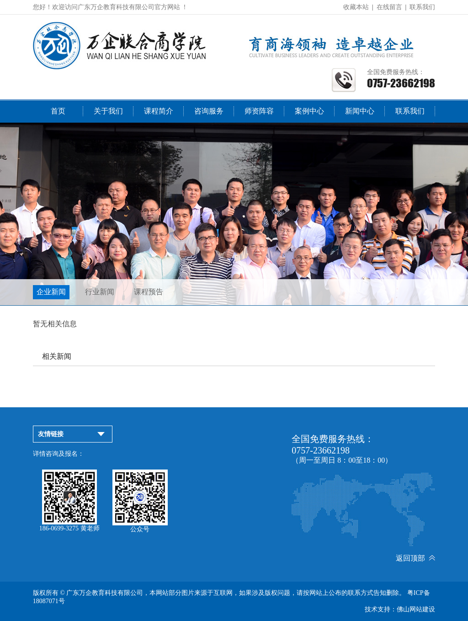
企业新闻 (51, 292)
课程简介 (158, 111)
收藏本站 (356, 7)
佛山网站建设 (416, 609)
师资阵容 (259, 111)
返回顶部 (415, 558)
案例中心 (309, 111)
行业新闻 (99, 292)
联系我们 (422, 7)
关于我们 (108, 111)
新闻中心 (359, 111)
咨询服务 (208, 111)
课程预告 (148, 292)
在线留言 (389, 7)
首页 (58, 111)
